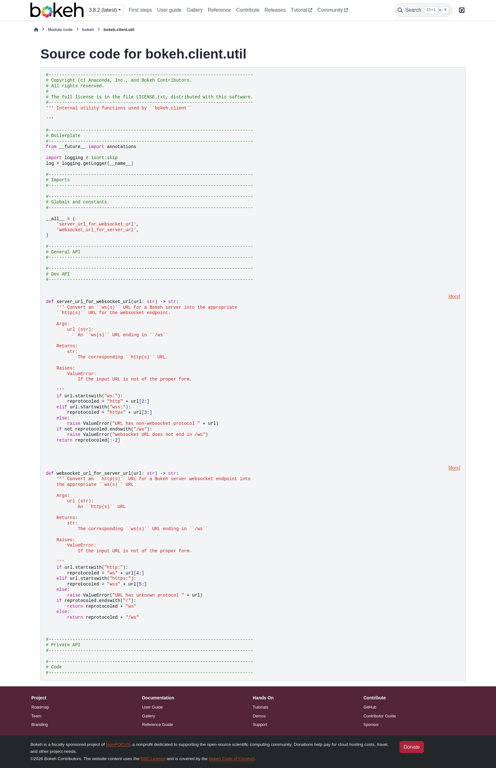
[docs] (454, 296)
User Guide (152, 707)
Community (330, 10)
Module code (60, 29)
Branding (39, 724)
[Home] (36, 29)
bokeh (88, 29)
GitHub (369, 707)
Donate (412, 747)
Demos (259, 716)
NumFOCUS (118, 744)
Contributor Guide (379, 716)
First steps (140, 10)
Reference (219, 10)
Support (260, 724)
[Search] (423, 10)
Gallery (195, 10)
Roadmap (40, 707)
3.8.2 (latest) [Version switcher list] (103, 10)
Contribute (247, 10)
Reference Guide (157, 724)
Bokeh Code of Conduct (231, 758)
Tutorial (299, 10)
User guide (169, 10)
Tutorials (260, 707)
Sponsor (371, 724)
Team (36, 716)
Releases (275, 10)
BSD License (152, 758)
